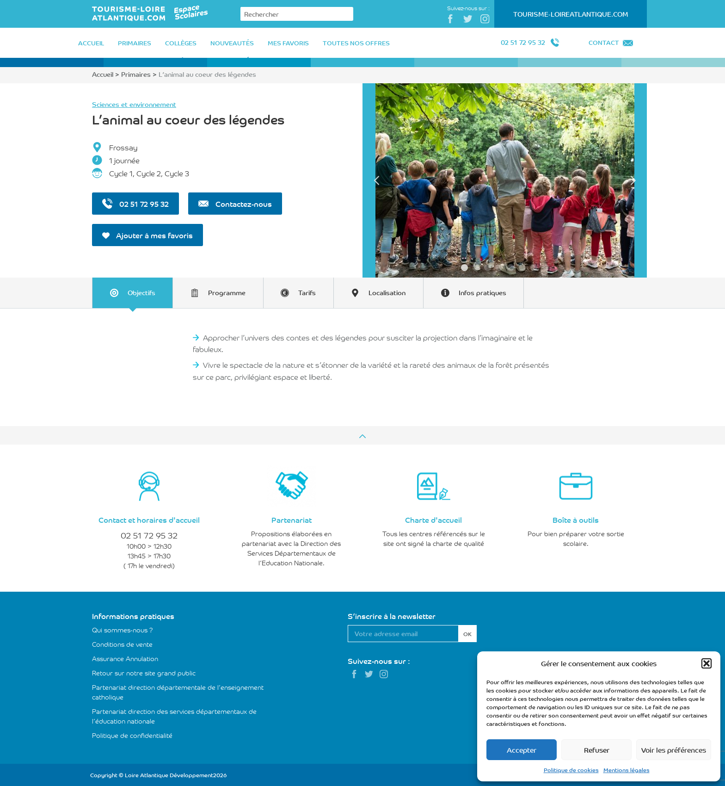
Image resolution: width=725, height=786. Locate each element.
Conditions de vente (122, 643)
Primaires (136, 74)
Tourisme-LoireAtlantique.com (570, 13)
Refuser (596, 749)
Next (633, 180)
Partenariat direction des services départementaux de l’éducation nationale (174, 715)
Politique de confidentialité (132, 734)
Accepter (521, 749)
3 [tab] (487, 267)
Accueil (102, 74)
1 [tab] (464, 267)
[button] (706, 663)
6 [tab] (522, 267)
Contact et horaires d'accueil (149, 519)
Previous (376, 180)
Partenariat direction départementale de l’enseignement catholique (178, 691)
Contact (604, 42)
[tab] (133, 293)
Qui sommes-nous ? (122, 629)
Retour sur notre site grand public (144, 672)
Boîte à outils (576, 519)
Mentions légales (626, 769)
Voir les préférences (673, 749)
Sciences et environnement (134, 104)
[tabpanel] (504, 180)
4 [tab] (499, 267)
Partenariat (291, 519)
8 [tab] (545, 267)
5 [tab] (510, 267)
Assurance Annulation (125, 657)
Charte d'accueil (433, 519)
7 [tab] (533, 267)
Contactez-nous (235, 203)
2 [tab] (476, 267)
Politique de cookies (571, 769)
